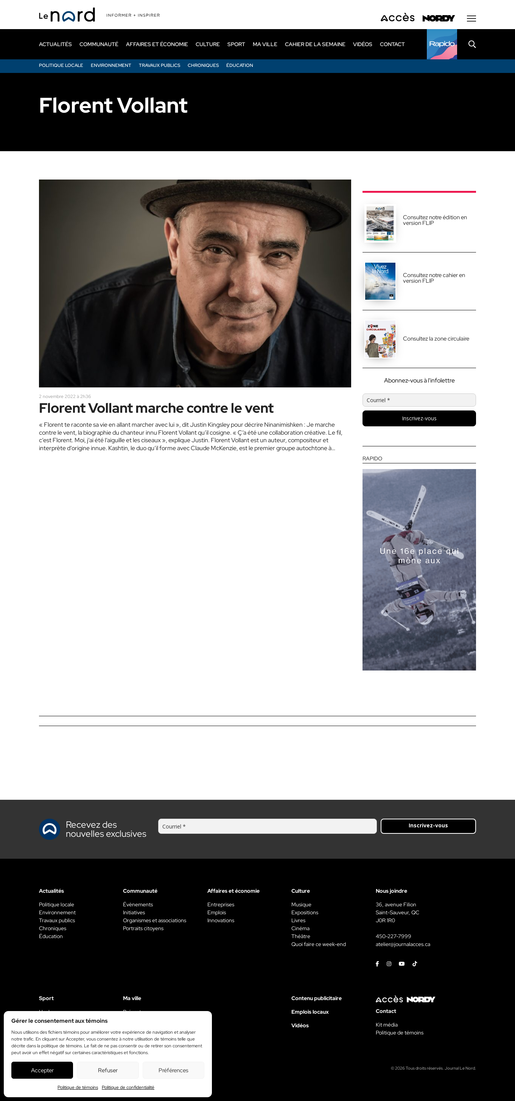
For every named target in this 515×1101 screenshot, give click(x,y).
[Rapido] (442, 44)
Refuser (108, 1070)
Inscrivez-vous (419, 418)
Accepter (42, 1070)
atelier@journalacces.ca (403, 944)
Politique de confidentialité (128, 1087)
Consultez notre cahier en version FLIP (434, 278)
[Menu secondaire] (471, 18)
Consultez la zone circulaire (436, 338)
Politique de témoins (78, 1087)
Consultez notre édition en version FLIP (435, 220)
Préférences (173, 1070)
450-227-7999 (393, 936)
